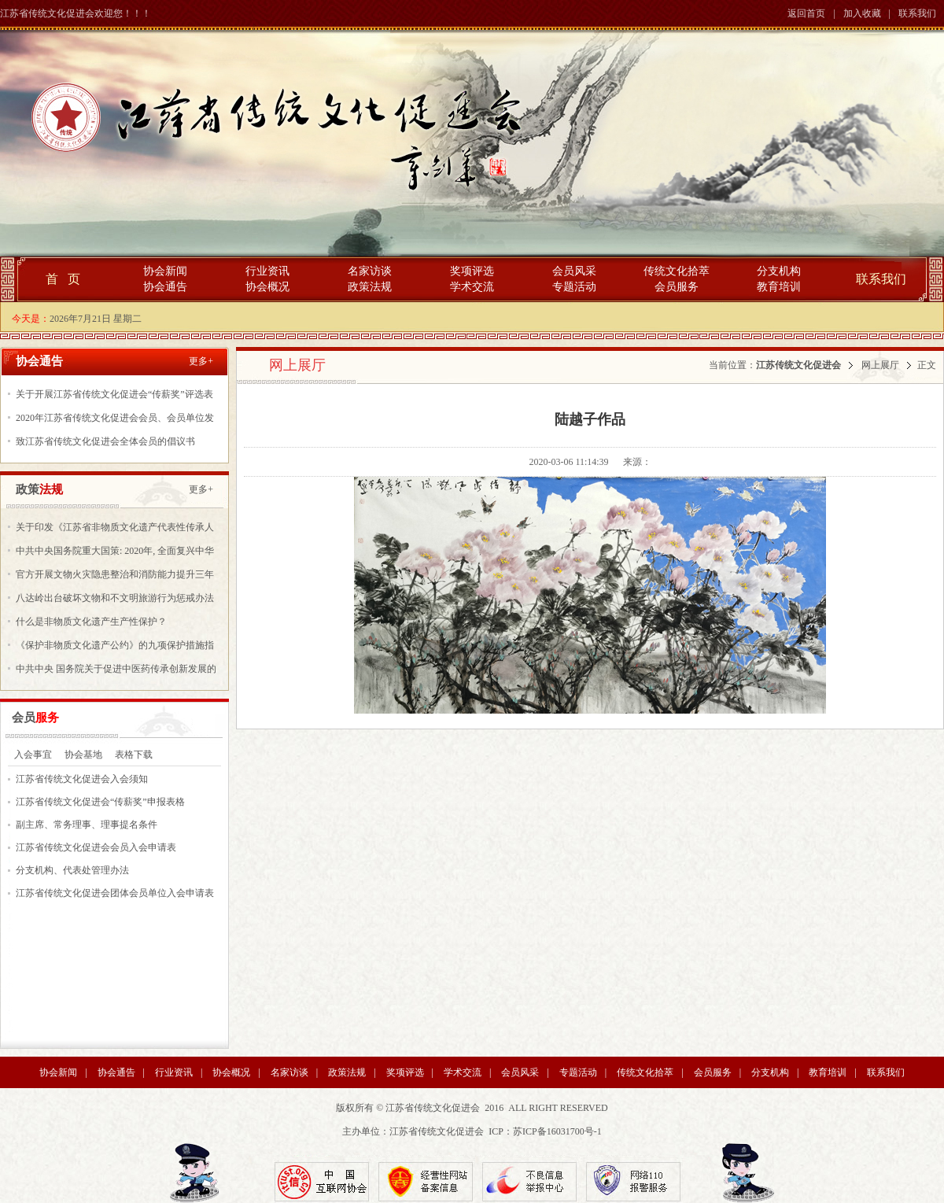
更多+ (201, 361)
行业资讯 (267, 271)
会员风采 (574, 271)
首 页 (63, 279)
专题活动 (574, 287)
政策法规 (370, 287)
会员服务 (677, 287)
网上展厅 (880, 365)
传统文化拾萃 (676, 271)
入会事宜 (33, 754)
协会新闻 (165, 271)
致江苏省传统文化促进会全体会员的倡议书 (105, 441)
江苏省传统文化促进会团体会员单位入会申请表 (115, 893)
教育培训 (779, 287)
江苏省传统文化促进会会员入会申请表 (96, 847)
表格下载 (134, 754)
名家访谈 (370, 271)
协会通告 (165, 287)
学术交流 (472, 287)
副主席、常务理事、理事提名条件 (86, 824)
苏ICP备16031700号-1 (557, 1131)
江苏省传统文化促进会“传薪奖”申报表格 (100, 801)
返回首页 (806, 13)
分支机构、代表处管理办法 (72, 870)
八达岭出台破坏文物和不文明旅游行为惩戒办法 (115, 597)
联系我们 (917, 13)
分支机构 (779, 271)
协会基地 (83, 754)
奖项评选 (472, 271)
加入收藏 (862, 13)
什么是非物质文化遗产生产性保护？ (91, 621)
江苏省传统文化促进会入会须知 (82, 778)
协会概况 (267, 287)
